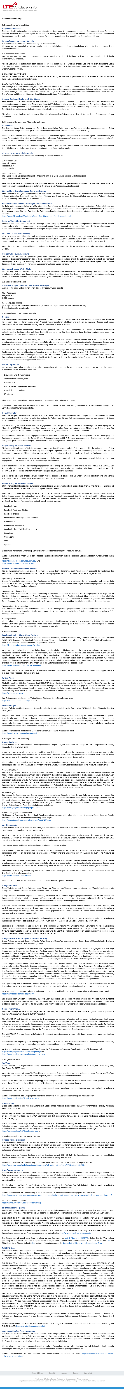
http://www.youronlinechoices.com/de (75, 1233)
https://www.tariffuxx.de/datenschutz (31, 1326)
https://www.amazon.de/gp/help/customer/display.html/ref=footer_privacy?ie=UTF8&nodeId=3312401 (43, 1165)
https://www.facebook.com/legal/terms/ (18, 563)
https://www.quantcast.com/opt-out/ (16, 875)
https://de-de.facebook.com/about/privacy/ (19, 561)
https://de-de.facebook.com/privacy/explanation (21, 665)
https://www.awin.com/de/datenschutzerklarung (21, 1203)
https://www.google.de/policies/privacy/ (18, 994)
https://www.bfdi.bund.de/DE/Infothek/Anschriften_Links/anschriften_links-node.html (36, 216)
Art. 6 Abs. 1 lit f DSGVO (76, 1238)
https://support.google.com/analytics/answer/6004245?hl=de (26, 820)
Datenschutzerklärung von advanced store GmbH (83, 1243)
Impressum (64, 1373)
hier (108, 1240)
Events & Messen (38, 1373)
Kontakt (52, 1373)
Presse (75, 1373)
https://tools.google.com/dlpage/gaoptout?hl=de (21, 808)
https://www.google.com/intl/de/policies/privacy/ (21, 1052)
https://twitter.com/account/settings (16, 701)
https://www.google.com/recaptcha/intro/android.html (23, 1054)
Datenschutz (88, 1373)
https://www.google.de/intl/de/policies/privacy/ (20, 1131)
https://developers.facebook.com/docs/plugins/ (21, 645)
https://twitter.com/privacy (12, 693)
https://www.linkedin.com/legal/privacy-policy (20, 733)
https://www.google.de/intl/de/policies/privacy (20, 1098)
